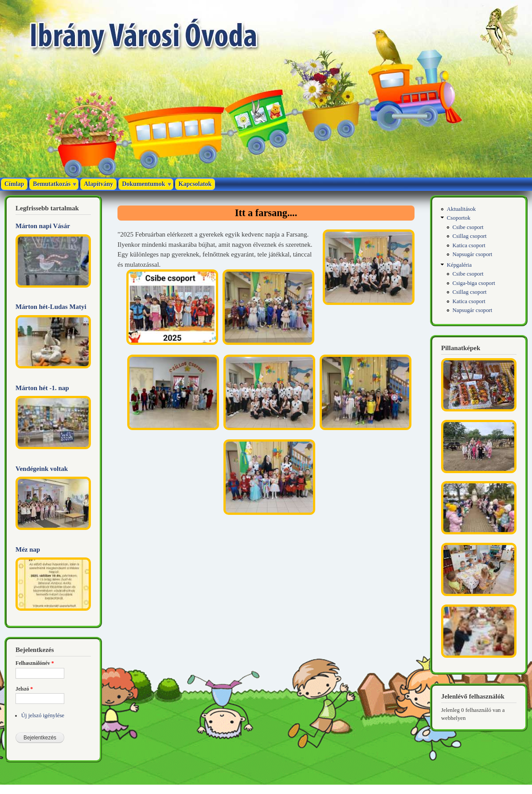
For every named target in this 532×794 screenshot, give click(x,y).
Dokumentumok (143, 184)
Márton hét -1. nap (42, 387)
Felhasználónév (35, 663)
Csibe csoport (468, 227)
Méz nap (28, 549)
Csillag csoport (470, 236)
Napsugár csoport (473, 254)
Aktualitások (461, 209)
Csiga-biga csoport (474, 283)
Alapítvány (98, 184)
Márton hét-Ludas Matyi (51, 306)
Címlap (14, 184)
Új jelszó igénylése (42, 715)
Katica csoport (469, 245)
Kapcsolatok (195, 184)
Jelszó (24, 689)
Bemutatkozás (51, 184)
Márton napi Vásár (43, 225)
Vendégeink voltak (42, 468)
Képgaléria (459, 265)
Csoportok (458, 218)
